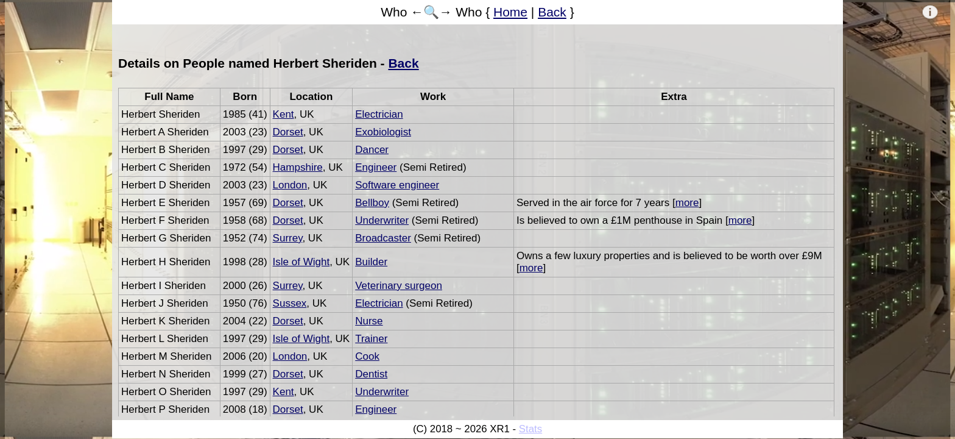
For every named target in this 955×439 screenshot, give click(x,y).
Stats (530, 429)
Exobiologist (383, 132)
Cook (367, 356)
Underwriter (382, 220)
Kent (283, 114)
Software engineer (397, 185)
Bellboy (372, 203)
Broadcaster (383, 238)
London (290, 185)
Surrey (288, 238)
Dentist (371, 374)
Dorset (288, 132)
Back (552, 12)
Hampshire (298, 167)
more (687, 203)
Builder (371, 262)
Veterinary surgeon (398, 285)
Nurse (368, 321)
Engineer (375, 167)
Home (510, 12)
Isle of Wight (301, 262)
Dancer (372, 149)
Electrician (379, 114)
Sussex (290, 303)
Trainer (371, 338)
